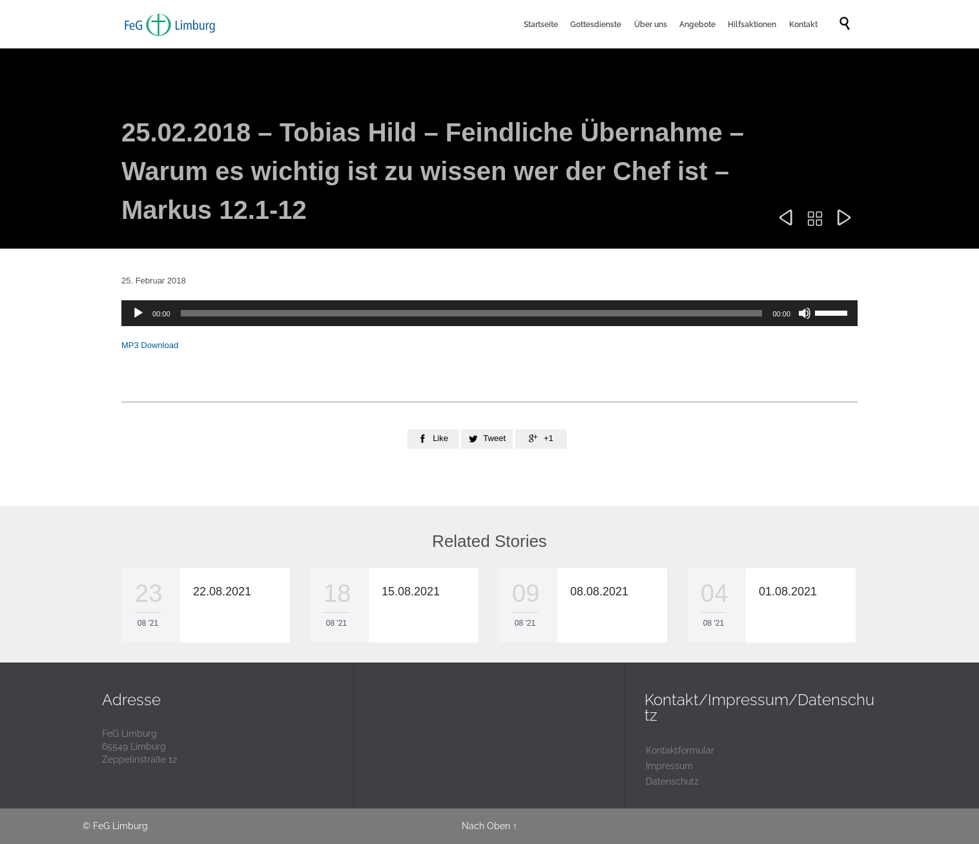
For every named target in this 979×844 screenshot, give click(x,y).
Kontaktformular (680, 750)
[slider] (472, 313)
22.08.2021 (222, 591)
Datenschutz (672, 781)
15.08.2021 (411, 591)
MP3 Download (149, 345)
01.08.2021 (788, 591)
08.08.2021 (599, 591)
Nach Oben (486, 826)
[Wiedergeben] (138, 313)
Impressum (669, 766)
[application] (489, 313)
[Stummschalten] (804, 313)
